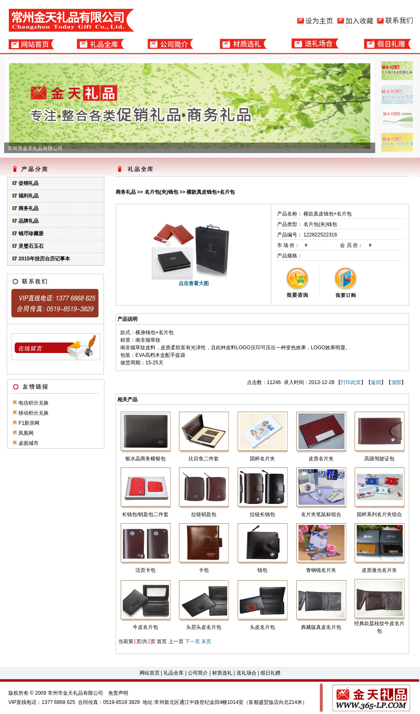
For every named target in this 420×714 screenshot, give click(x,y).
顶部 (396, 382)
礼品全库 (173, 673)
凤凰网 (26, 433)
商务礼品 (126, 192)
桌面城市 (28, 443)
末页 (206, 641)
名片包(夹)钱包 (161, 192)
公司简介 (198, 673)
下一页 (192, 641)
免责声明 (118, 693)
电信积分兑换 (33, 403)
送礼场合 (246, 673)
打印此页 (351, 382)
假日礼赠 (270, 673)
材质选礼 (222, 673)
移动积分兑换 (33, 413)
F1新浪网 (28, 423)
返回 (376, 382)
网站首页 (150, 673)
